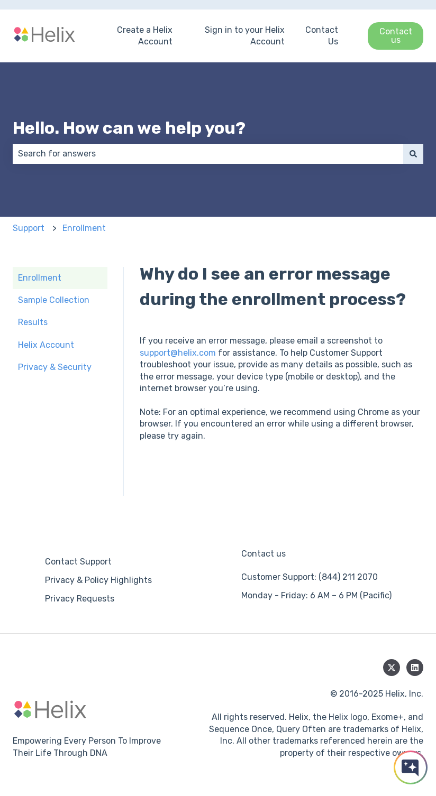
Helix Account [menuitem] (46, 345)
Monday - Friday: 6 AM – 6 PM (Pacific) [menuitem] (316, 595)
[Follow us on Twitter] (391, 667)
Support (28, 228)
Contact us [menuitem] (263, 554)
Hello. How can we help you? (129, 128)
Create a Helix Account (144, 36)
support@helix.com (178, 353)
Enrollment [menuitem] (39, 278)
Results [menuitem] (33, 322)
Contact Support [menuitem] (78, 562)
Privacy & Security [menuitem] (55, 367)
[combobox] (208, 154)
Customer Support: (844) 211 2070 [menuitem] (309, 577)
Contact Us (321, 36)
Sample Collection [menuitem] (53, 300)
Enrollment (84, 228)
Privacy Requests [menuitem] (79, 599)
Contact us (395, 35)
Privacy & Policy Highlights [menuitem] (98, 580)
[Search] (413, 154)
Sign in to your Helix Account (245, 36)
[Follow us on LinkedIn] (414, 667)
